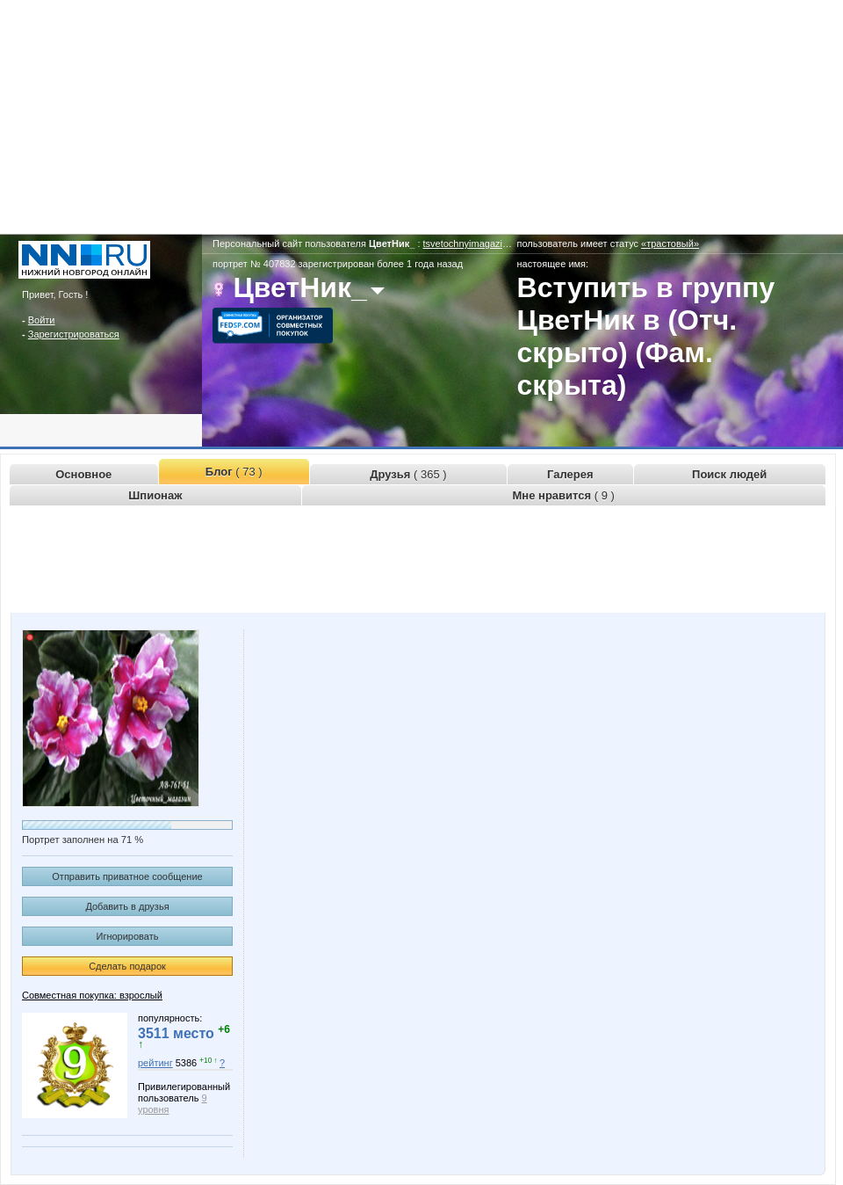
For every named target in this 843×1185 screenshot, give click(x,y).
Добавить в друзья (127, 906)
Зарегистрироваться (73, 334)
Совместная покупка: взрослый (92, 995)
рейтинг (155, 1063)
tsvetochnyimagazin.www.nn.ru (489, 243)
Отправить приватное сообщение (127, 876)
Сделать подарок (127, 966)
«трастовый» (670, 243)
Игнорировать (128, 936)
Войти (41, 320)
